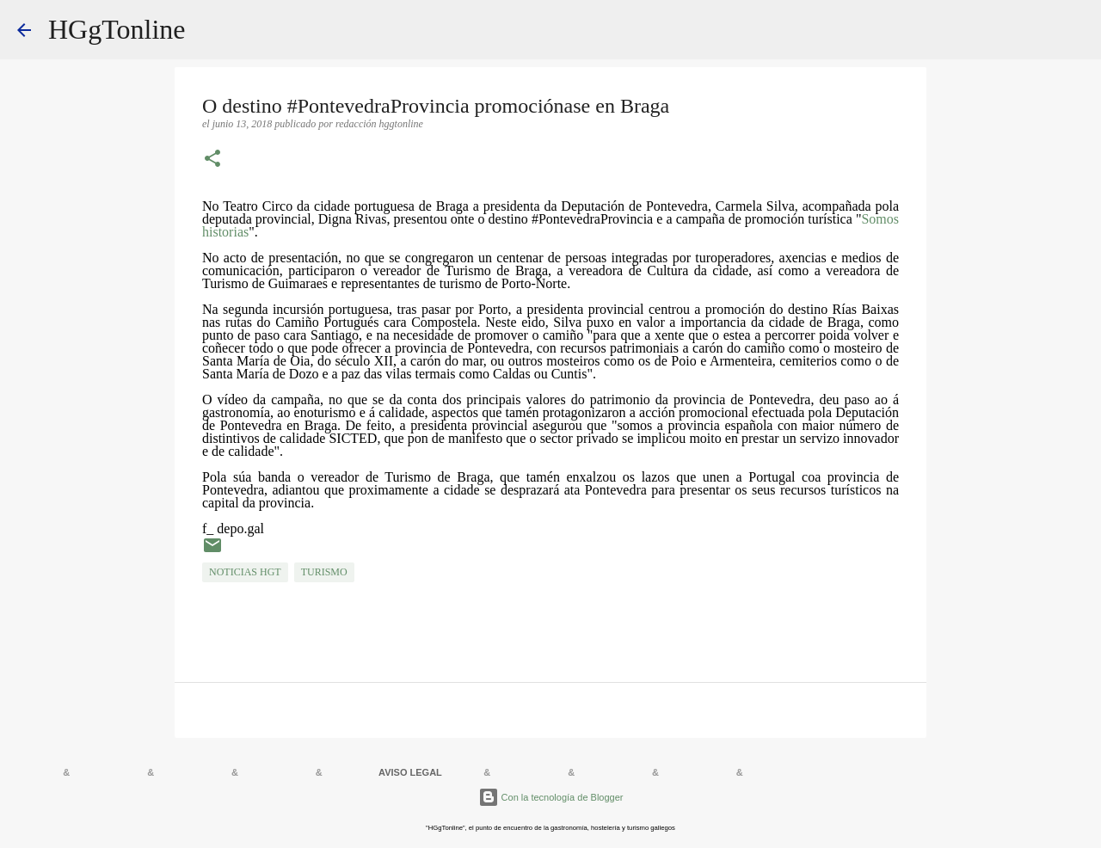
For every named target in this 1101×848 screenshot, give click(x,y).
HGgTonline (117, 29)
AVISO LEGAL (410, 772)
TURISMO (324, 572)
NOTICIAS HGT (245, 572)
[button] (212, 160)
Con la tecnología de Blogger (551, 797)
